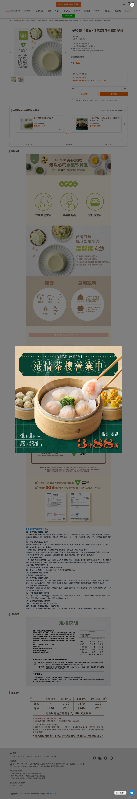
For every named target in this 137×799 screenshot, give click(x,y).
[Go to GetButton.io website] (131, 797)
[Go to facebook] (132, 792)
